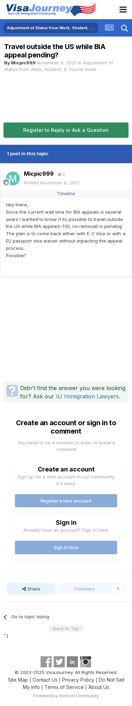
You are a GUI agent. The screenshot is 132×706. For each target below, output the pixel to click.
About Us (98, 687)
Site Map (18, 680)
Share (31, 589)
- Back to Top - (66, 628)
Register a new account (66, 500)
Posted (51, 182)
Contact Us (45, 680)
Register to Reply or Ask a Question (66, 130)
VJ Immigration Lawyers (87, 396)
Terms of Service (64, 687)
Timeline (66, 193)
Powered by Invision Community (66, 695)
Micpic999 (23, 62)
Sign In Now (66, 547)
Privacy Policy (78, 680)
